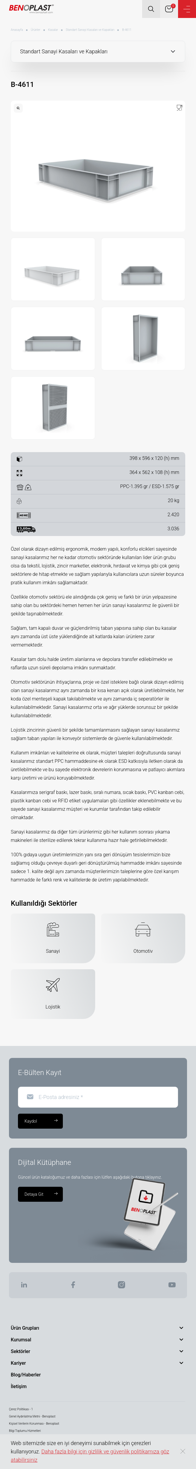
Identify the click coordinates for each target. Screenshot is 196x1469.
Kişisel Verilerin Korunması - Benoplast (34, 1423)
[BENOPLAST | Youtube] (172, 1287)
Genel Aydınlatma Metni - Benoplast (32, 1416)
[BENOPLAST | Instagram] (121, 1287)
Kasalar (53, 29)
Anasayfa (17, 29)
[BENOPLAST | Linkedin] (24, 1287)
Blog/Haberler (26, 1375)
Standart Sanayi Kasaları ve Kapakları (90, 29)
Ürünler (35, 29)
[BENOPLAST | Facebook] (73, 1287)
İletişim (19, 1386)
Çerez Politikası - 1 (21, 1409)
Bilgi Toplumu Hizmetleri (25, 1430)
